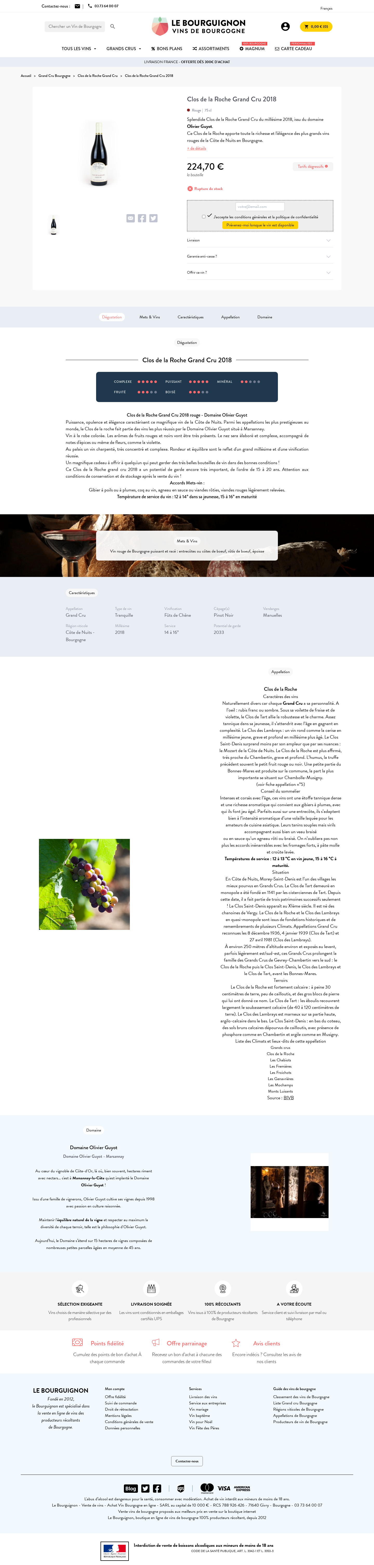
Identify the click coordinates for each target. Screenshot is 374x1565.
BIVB (289, 1097)
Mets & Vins (149, 317)
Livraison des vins (203, 1397)
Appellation (230, 317)
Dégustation (112, 317)
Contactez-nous (187, 1461)
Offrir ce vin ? (260, 272)
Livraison (260, 240)
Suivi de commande (121, 1403)
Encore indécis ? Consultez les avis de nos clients (266, 1358)
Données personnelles (122, 1428)
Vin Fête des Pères (204, 1428)
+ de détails (196, 148)
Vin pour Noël (200, 1422)
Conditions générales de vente (129, 1422)
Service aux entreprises (207, 1403)
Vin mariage (198, 1409)
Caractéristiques (191, 317)
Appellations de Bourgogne (295, 1415)
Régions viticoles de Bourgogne (298, 1409)
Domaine (264, 317)
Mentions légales (118, 1415)
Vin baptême (199, 1415)
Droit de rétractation (121, 1409)
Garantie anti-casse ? (260, 256)
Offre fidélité (115, 1397)
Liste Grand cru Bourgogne (295, 1403)
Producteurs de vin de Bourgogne (300, 1422)
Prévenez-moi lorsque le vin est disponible (260, 225)
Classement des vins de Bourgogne (301, 1397)
